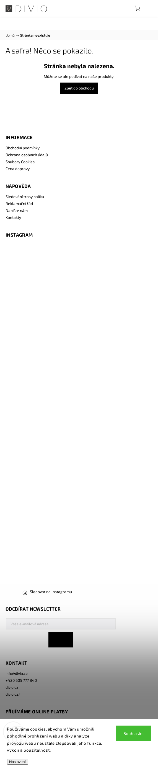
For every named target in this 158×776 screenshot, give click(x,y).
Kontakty (13, 217)
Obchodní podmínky (23, 147)
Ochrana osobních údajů (27, 154)
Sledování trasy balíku (25, 196)
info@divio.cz (17, 673)
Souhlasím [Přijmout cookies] (134, 733)
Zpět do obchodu (79, 88)
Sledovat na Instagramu (51, 591)
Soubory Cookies (20, 161)
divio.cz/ (13, 694)
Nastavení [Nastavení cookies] (17, 762)
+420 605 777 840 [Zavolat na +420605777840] (21, 680)
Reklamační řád (19, 203)
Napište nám (17, 210)
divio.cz (12, 687)
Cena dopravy (18, 168)
